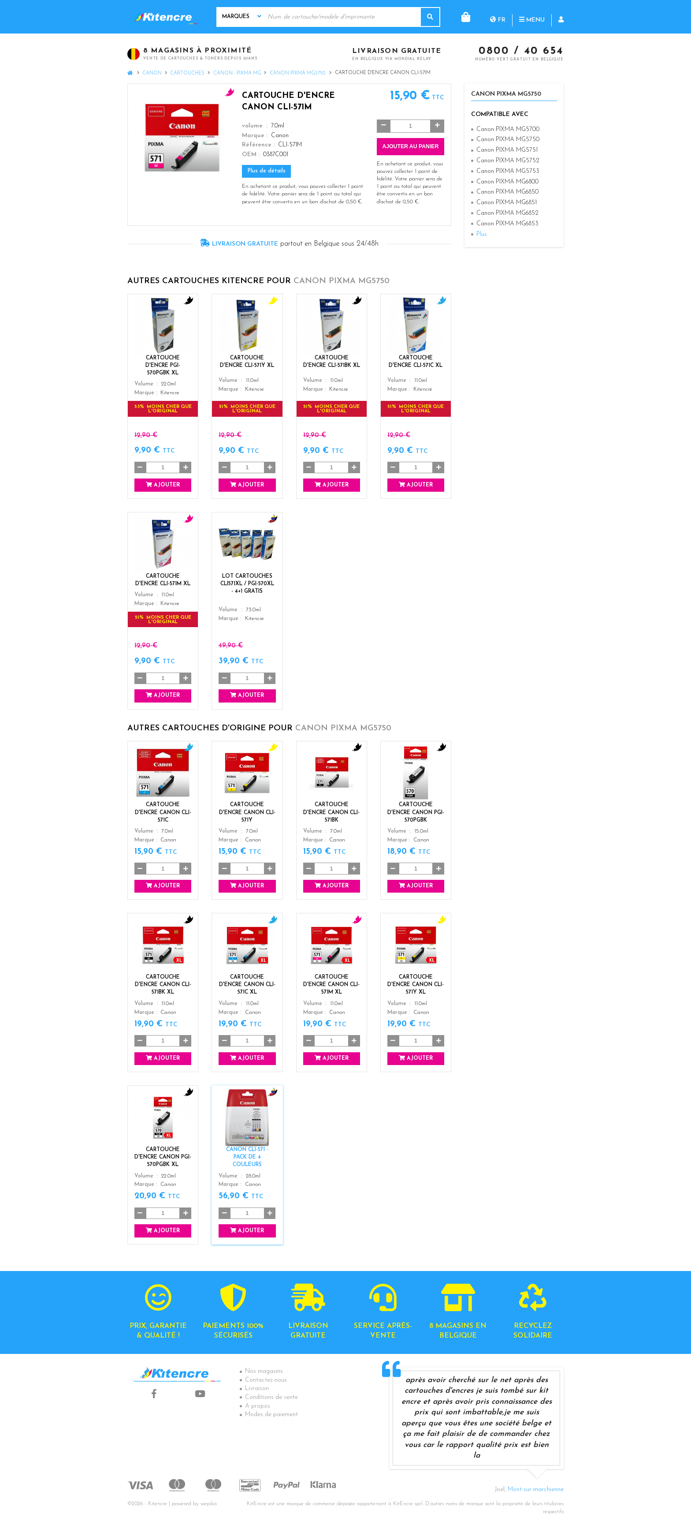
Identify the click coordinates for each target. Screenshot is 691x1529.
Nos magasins (264, 1371)
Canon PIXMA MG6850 (507, 192)
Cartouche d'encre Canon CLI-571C (163, 812)
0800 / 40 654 (521, 51)
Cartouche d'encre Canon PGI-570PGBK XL (162, 1157)
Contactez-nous (266, 1380)
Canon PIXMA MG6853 (507, 224)
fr (462, 16)
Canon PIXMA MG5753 (507, 171)
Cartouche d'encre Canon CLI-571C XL (247, 985)
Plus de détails (267, 171)
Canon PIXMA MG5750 (298, 73)
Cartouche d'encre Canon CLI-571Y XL (415, 985)
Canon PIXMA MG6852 (507, 213)
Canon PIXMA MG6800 (507, 182)
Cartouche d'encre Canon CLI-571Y (247, 812)
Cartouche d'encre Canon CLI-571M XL (331, 985)
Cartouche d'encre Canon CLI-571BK (331, 812)
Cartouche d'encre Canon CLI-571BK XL (163, 985)
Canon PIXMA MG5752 (507, 160)
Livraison (257, 1388)
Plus (481, 234)
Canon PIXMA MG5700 (507, 129)
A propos (257, 1406)
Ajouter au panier (410, 146)
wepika (209, 1504)
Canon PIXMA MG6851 (506, 202)
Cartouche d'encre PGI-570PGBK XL (162, 365)
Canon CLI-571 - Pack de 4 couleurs (247, 1157)
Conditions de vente (271, 1397)
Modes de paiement (271, 1414)
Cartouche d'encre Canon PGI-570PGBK (415, 812)
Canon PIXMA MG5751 (507, 150)
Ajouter (163, 485)
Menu (496, 16)
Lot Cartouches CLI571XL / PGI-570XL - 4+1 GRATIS (247, 584)
